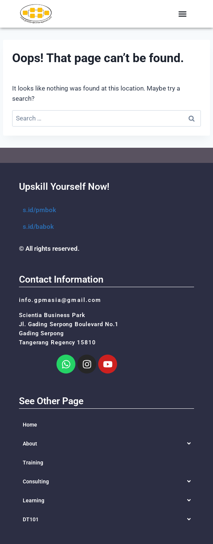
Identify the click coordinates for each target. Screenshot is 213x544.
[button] (183, 13)
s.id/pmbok (39, 210)
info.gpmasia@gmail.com (60, 300)
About (30, 444)
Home (30, 425)
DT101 (31, 519)
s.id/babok (38, 226)
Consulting (36, 481)
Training (33, 463)
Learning (33, 500)
